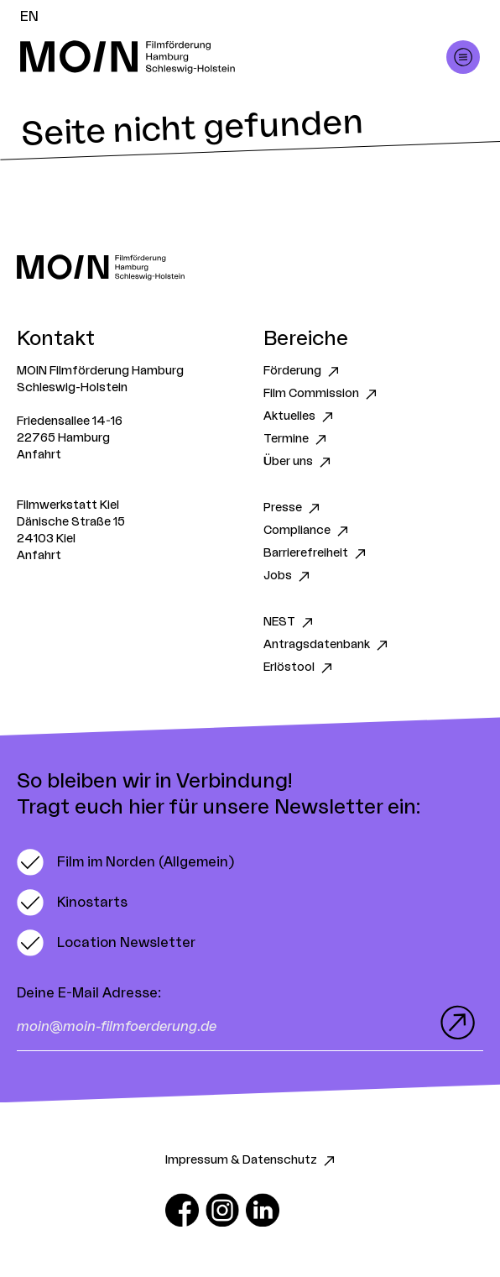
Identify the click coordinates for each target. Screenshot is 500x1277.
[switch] (125, 862)
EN (29, 17)
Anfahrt (39, 455)
